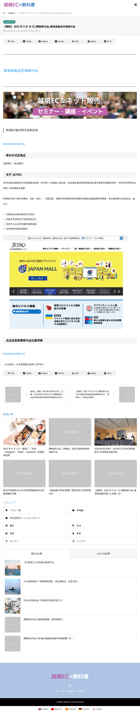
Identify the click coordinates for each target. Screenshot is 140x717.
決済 (79, 525)
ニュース (81, 541)
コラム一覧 (15, 510)
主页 (57, 691)
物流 (12, 533)
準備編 (80, 510)
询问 (63, 691)
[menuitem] (43, 709)
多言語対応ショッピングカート (25, 518)
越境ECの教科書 (63, 702)
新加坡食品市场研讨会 (21, 71)
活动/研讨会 (9, 22)
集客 (79, 533)
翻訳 (12, 525)
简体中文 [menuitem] (58, 709)
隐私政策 (71, 691)
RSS (70, 685)
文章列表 (81, 691)
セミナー (14, 541)
